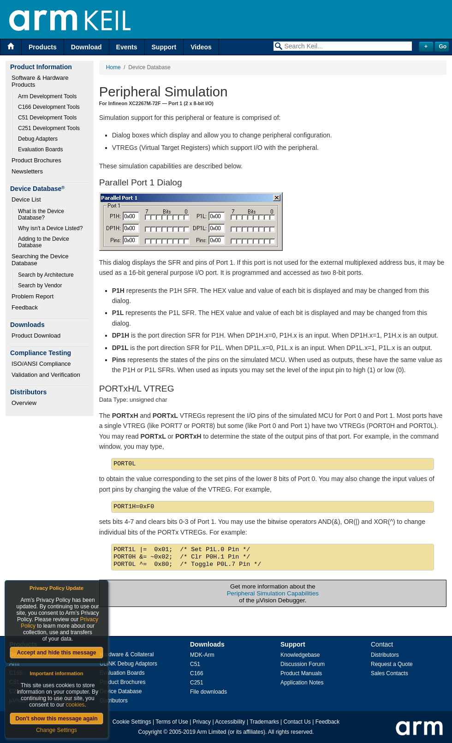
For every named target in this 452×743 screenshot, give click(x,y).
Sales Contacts (389, 673)
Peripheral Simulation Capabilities (273, 593)
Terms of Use (171, 722)
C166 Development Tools (49, 107)
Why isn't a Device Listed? (50, 228)
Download (86, 47)
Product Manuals (301, 673)
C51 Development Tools (47, 117)
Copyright (150, 732)
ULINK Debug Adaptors (128, 663)
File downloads (208, 692)
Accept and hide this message (56, 652)
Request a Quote (392, 664)
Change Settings (56, 730)
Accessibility (230, 722)
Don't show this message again (56, 718)
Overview (24, 402)
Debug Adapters (38, 139)
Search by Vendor (40, 285)
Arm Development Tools (47, 96)
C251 (196, 682)
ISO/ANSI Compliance (41, 363)
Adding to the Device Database (44, 242)
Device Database (121, 691)
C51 (195, 664)
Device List (26, 199)
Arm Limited (211, 732)
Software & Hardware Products (41, 81)
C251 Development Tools (49, 128)
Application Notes (301, 682)
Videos (201, 47)
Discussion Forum (302, 664)
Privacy (202, 722)
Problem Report (33, 296)
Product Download (36, 335)
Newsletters (27, 171)
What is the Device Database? (41, 214)
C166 (196, 673)
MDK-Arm (202, 655)
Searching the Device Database (41, 260)
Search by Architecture (46, 275)
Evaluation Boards (40, 149)
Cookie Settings (132, 722)
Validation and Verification (46, 374)
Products (43, 47)
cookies (75, 704)
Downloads (207, 644)
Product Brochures (36, 160)
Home (113, 67)
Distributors (114, 700)
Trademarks (264, 722)
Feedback (25, 307)
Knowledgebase (300, 655)
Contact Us (297, 722)
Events (126, 47)
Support (164, 47)
